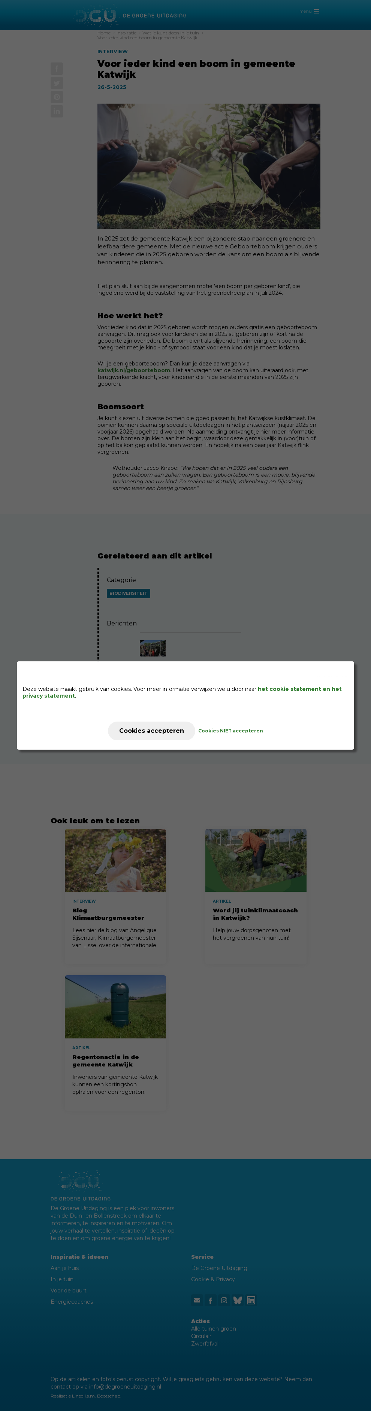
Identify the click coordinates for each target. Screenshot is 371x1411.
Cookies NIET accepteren (231, 731)
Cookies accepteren (151, 730)
